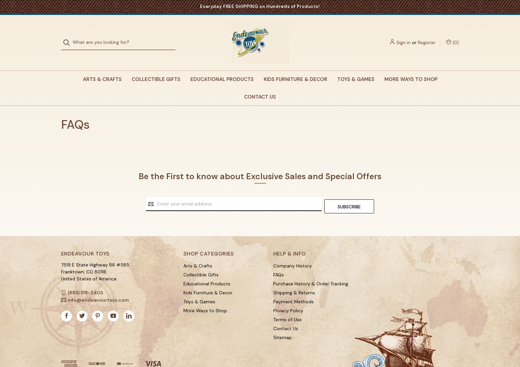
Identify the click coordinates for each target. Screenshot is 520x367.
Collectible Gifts (156, 67)
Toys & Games (355, 67)
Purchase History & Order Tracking (310, 269)
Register (426, 36)
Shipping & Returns (294, 278)
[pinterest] (97, 301)
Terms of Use (287, 305)
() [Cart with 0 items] (452, 36)
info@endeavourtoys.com (98, 285)
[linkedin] (129, 301)
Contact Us (260, 84)
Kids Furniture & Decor (295, 67)
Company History (292, 251)
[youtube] (113, 301)
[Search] (68, 36)
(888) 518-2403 (85, 278)
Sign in (403, 36)
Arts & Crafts (102, 67)
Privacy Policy (288, 296)
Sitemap (282, 323)
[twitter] (82, 301)
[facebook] (66, 301)
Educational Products (222, 67)
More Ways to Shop (410, 67)
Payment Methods (293, 287)
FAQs (278, 260)
